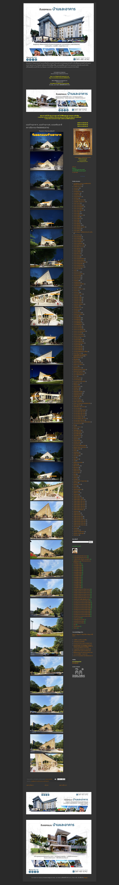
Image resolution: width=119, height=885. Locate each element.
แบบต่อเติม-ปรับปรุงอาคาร (79, 201)
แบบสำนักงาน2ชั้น (78, 297)
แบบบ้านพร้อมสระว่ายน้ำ (79, 245)
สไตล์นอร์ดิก (76, 389)
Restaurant (76, 487)
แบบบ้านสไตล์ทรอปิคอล (79, 260)
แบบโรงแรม (76, 292)
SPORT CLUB (77, 492)
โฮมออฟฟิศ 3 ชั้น (77, 435)
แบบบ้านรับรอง (77, 253)
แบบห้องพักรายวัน (77, 307)
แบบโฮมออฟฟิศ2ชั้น (78, 346)
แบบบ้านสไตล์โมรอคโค (79, 267)
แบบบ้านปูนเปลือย (77, 236)
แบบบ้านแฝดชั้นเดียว (78, 243)
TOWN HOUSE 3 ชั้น (78, 518)
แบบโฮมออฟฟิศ (77, 344)
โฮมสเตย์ (75, 428)
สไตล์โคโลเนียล (77, 386)
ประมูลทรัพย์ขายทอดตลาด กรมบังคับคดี (82, 649)
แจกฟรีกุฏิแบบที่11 (78, 567)
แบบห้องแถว (76, 305)
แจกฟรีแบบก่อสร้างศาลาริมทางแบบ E (82, 594)
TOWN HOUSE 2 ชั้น (78, 516)
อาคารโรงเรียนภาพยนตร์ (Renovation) (82, 421)
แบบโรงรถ (76, 290)
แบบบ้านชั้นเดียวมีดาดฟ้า (79, 227)
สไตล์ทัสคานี (76, 388)
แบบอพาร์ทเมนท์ (77, 312)
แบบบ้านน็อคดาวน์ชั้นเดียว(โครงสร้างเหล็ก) (83, 232)
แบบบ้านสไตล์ (77, 257)
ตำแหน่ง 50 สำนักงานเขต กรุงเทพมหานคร (83, 643)
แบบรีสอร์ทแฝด (77, 282)
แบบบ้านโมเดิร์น (77, 250)
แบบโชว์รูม (76, 198)
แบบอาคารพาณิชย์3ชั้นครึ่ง (79, 331)
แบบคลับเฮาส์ (33, 781)
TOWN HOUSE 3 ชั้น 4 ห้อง (80, 519)
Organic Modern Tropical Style (80, 481)
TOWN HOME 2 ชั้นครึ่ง (79, 499)
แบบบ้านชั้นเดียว (77, 225)
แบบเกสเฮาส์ (76, 188)
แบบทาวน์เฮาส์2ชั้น (78, 205)
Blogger (86, 877)
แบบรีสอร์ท (76, 280)
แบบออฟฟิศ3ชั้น (77, 319)
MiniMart (75, 464)
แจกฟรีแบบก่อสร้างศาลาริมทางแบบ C (82, 592)
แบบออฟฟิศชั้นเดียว (78, 324)
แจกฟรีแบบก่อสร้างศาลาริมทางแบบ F (82, 596)
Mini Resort (76, 467)
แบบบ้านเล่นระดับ (77, 255)
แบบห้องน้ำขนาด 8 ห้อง (79, 623)
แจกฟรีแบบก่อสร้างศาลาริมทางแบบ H (82, 597)
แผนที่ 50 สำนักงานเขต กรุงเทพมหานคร (82, 650)
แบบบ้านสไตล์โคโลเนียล (79, 258)
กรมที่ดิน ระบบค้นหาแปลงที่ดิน (80, 639)
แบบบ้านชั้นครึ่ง (77, 223)
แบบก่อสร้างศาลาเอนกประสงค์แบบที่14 (82, 607)
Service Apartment (78, 489)
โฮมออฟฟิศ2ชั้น (77, 433)
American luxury (77, 437)
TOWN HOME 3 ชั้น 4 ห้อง (79, 501)
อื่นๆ (74, 425)
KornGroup (82, 176)
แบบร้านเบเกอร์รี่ (77, 275)
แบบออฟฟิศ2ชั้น (77, 317)
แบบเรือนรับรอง (77, 285)
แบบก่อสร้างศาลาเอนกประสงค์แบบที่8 (82, 614)
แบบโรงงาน (76, 287)
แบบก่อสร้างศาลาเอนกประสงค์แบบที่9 (82, 616)
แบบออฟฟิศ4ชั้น (77, 321)
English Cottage (77, 448)
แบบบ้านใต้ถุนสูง (77, 228)
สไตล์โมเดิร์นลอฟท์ (78, 393)
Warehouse (76, 535)
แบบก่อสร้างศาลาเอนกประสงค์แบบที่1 (82, 601)
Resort (75, 486)
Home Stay (76, 455)
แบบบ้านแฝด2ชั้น (77, 238)
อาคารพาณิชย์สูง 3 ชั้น (78, 416)
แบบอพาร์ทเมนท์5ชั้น (78, 314)
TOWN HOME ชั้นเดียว (79, 509)
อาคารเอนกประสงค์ (78, 423)
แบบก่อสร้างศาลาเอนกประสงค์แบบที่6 (82, 612)
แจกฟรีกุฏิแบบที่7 (77, 584)
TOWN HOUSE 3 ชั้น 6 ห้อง (80, 523)
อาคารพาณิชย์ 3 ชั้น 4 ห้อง (79, 413)
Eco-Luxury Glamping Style (80, 445)
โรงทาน (75, 628)
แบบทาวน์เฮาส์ (77, 203)
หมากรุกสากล (75, 663)
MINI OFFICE (77, 465)
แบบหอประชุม (77, 309)
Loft (74, 460)
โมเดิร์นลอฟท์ (76, 361)
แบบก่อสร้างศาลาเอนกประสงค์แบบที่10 (82, 602)
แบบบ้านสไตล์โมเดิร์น (78, 265)
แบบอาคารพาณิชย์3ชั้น (79, 329)
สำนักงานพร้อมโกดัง (78, 401)
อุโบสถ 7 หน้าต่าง (77, 427)
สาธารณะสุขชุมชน (78, 400)
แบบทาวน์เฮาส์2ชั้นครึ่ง (79, 206)
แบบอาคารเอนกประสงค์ (79, 336)
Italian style (76, 459)
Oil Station (76, 479)
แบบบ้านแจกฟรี (77, 617)
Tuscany (75, 528)
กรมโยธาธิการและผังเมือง (79, 641)
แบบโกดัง (76, 189)
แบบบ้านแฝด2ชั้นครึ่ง (78, 240)
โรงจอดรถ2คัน (77, 626)
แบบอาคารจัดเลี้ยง (78, 326)
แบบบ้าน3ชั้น (76, 216)
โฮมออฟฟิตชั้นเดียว (78, 432)
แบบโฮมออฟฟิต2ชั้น (78, 339)
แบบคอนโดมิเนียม (77, 196)
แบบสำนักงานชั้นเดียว (78, 304)
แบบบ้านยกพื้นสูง (77, 251)
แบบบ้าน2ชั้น (76, 213)
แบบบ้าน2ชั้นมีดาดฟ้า (78, 215)
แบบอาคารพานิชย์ (78, 332)
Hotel (75, 457)
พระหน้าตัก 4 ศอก (77, 353)
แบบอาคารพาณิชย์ (78, 327)
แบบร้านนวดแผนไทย (78, 273)
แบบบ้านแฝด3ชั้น (77, 241)
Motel (75, 474)
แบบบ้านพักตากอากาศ (78, 246)
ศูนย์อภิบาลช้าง (77, 383)
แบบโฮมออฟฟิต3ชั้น (78, 341)
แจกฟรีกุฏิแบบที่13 (78, 570)
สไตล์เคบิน (76, 384)
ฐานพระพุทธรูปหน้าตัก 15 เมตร (80, 556)
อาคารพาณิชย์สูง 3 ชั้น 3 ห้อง (80, 418)
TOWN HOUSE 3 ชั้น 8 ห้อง (80, 525)
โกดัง (75, 624)
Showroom (76, 491)
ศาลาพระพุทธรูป (77, 379)
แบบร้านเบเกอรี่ (77, 277)
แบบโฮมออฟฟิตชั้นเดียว (79, 343)
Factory (75, 450)
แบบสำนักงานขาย (77, 302)
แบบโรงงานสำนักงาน (78, 289)
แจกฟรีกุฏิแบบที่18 (78, 574)
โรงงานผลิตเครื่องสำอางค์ (79, 373)
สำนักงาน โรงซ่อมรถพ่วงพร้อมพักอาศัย (82, 403)
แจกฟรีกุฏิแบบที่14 (78, 572)
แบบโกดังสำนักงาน (78, 191)
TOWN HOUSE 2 (77, 514)
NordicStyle (76, 476)
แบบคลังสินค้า (77, 193)
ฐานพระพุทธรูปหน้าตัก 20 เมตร (80, 557)
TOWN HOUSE (77, 513)
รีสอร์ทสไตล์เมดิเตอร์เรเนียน (79, 369)
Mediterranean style (78, 462)
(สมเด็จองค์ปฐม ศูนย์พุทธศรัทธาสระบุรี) (83, 157)
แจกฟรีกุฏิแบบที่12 (78, 569)
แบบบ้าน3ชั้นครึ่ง (77, 218)
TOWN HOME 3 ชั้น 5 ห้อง (79, 503)
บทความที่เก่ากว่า (63, 785)
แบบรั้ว (75, 270)
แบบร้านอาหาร (46, 781)
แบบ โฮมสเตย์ (77, 338)
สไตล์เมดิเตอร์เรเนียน (78, 391)
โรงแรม (75, 376)
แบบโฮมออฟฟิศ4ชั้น (78, 349)
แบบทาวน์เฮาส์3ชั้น (78, 208)
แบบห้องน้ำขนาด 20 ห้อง (79, 619)
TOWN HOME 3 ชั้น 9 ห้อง (79, 508)
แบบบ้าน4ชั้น (76, 220)
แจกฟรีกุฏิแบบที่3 (77, 577)
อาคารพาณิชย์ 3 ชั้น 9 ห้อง (79, 415)
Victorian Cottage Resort (79, 531)
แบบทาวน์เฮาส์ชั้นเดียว (79, 210)
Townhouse (76, 511)
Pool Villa (76, 482)
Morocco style (77, 472)
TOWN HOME (77, 496)
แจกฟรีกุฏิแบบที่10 (78, 565)
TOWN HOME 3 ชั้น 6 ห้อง (79, 504)
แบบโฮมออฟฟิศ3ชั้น (78, 348)
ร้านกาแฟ (76, 366)
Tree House (76, 526)
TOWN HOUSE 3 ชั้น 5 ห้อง (80, 521)
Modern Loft (76, 469)
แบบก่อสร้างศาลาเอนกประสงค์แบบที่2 (82, 609)
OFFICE (75, 477)
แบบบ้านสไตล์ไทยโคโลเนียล (80, 262)
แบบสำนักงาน (77, 295)
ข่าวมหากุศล (75, 172)
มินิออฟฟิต (76, 359)
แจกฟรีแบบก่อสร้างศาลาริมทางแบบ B (82, 590)
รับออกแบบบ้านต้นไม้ (78, 364)
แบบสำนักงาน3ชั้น (78, 299)
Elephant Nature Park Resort (80, 447)
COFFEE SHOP (77, 442)
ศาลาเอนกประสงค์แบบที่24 (79, 381)
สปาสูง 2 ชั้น (76, 398)
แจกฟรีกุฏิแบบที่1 (77, 563)
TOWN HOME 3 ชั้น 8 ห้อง (79, 506)
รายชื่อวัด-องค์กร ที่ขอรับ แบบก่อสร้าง (82, 559)
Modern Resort (77, 470)
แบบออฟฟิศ (76, 316)
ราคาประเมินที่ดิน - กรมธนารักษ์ (80, 654)
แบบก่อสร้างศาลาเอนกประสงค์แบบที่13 (82, 606)
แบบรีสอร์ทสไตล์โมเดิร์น (79, 284)
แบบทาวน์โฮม (77, 211)
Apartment (76, 438)
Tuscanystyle (76, 530)
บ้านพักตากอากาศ (77, 186)
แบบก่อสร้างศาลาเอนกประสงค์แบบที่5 (82, 611)
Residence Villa (77, 484)
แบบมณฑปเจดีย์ (77, 268)
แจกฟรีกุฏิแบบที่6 (77, 582)
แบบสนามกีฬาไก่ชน (78, 294)
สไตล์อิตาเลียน (77, 396)
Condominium (77, 443)
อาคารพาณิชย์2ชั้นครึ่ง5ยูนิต (80, 410)
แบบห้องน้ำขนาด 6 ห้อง (79, 621)
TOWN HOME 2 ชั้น (78, 498)
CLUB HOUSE (77, 440)
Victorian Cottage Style (79, 533)
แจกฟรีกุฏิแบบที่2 (77, 575)
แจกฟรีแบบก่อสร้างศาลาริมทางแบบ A (82, 589)
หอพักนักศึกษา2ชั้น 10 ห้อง (79, 406)
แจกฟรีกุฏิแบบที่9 (77, 587)
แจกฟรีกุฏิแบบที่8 (77, 585)
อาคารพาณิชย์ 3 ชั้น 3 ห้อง (79, 411)
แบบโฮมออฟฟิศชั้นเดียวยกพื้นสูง (81, 351)
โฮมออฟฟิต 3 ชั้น (77, 430)
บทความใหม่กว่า (30, 785)
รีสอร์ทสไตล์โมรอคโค (78, 371)
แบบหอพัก (76, 311)
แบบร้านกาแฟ (40, 781)
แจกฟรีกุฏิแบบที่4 (77, 579)
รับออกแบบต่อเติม (77, 362)
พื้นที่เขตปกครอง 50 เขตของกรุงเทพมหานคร (83, 652)
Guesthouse (76, 452)
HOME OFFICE (77, 454)
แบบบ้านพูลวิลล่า (77, 248)
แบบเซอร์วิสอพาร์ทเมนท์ (79, 200)
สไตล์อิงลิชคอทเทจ (78, 394)
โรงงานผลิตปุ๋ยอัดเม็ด (78, 374)
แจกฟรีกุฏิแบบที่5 (77, 580)
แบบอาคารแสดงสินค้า (78, 334)
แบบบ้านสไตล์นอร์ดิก (78, 263)
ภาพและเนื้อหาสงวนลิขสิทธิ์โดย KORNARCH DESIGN (80, 355)
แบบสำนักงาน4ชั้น (78, 300)
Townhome (76, 494)
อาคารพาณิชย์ (77, 408)
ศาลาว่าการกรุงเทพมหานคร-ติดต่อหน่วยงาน (83, 655)
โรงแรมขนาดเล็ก (77, 378)
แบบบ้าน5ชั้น (76, 221)
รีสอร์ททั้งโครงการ (77, 367)
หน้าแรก (46, 785)
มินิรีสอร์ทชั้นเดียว (77, 357)
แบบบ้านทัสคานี (77, 230)
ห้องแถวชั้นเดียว (77, 405)
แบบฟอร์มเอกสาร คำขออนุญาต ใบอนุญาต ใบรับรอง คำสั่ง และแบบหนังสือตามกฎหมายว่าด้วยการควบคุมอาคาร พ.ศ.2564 (83, 646)
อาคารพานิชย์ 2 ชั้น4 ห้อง (79, 420)
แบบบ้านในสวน (77, 235)
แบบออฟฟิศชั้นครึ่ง (78, 322)
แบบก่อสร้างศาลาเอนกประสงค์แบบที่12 (82, 604)
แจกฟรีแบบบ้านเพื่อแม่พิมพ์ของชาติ (81, 599)
